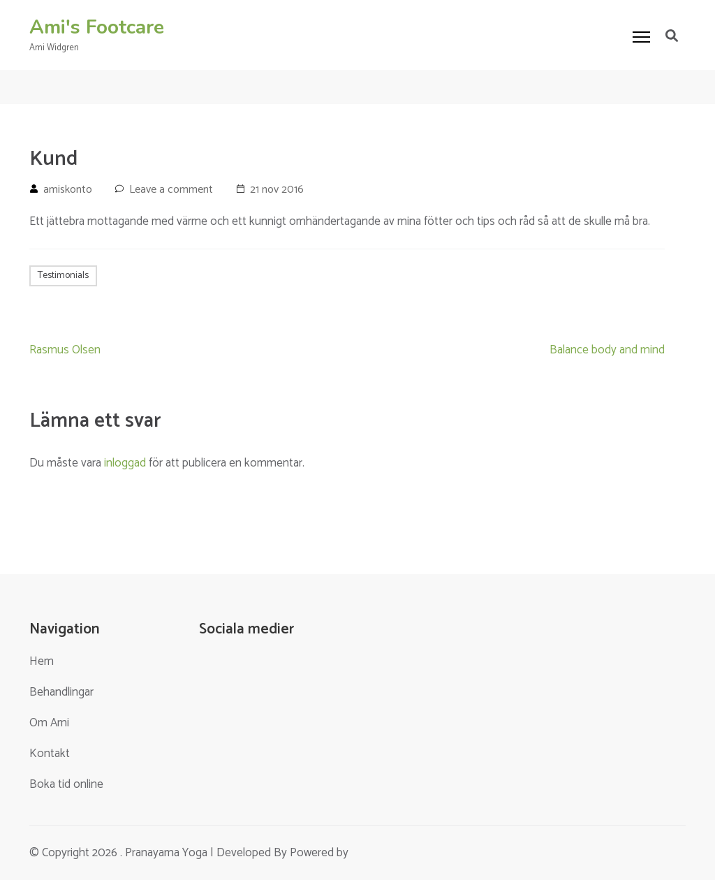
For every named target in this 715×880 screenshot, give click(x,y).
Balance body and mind (607, 350)
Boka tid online (66, 784)
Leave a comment (171, 189)
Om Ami (49, 723)
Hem (41, 661)
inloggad (125, 463)
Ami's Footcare (96, 27)
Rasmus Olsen (65, 350)
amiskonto (67, 189)
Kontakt (49, 753)
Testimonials (63, 275)
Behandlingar (61, 692)
